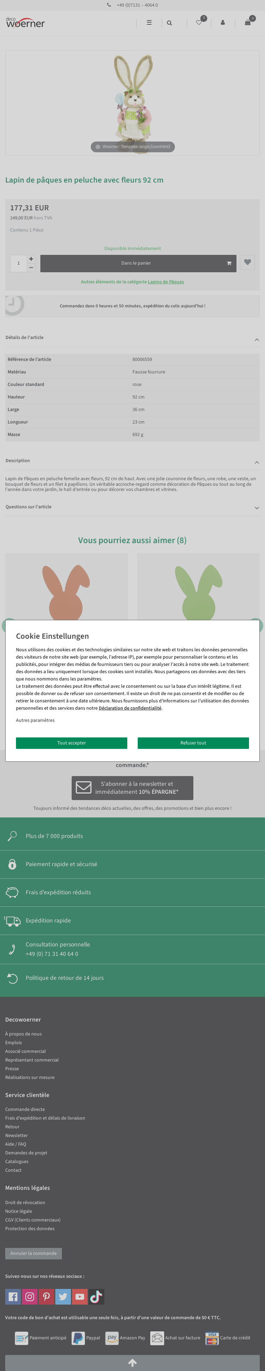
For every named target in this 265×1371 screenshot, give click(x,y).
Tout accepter (71, 742)
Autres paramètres (35, 720)
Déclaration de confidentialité (130, 707)
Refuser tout (193, 742)
